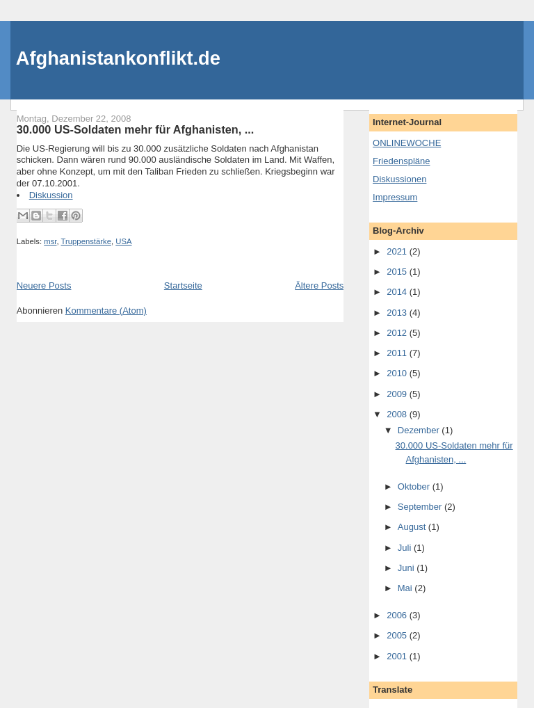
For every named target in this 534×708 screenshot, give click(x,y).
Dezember (420, 430)
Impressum (395, 197)
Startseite (183, 285)
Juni (407, 568)
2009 (398, 394)
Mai (406, 588)
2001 (398, 656)
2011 (398, 353)
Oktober (415, 486)
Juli (406, 547)
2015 (398, 271)
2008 (398, 414)
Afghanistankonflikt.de (118, 58)
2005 (398, 635)
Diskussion (51, 195)
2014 (398, 292)
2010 (398, 373)
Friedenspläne (401, 161)
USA (123, 241)
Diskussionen (399, 179)
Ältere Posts (319, 285)
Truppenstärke (86, 241)
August (413, 527)
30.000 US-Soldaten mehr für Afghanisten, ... (135, 129)
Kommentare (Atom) (106, 310)
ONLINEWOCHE (407, 143)
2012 (398, 333)
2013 (398, 312)
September (421, 506)
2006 (398, 615)
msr (50, 241)
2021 (398, 251)
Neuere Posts (44, 285)
